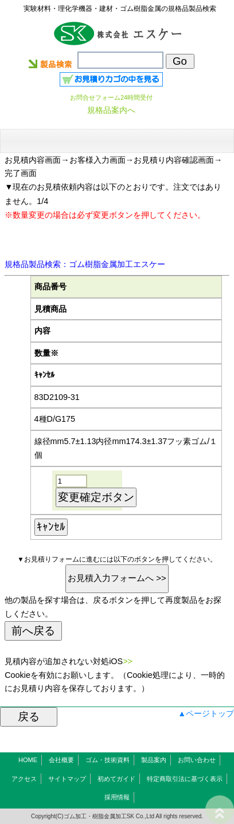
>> (127, 661)
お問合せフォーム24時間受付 (111, 97)
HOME (27, 759)
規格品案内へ (111, 110)
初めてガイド (116, 778)
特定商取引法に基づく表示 (185, 778)
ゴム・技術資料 (107, 759)
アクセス (24, 778)
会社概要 (61, 759)
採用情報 (117, 797)
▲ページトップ (206, 713)
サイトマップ (67, 778)
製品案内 (153, 759)
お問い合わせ (197, 759)
